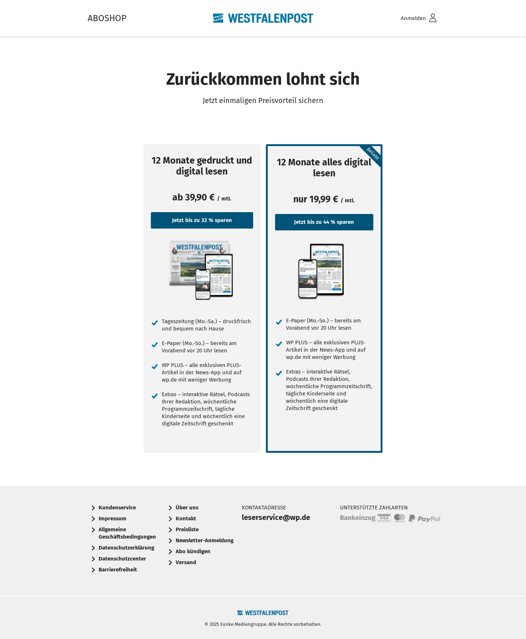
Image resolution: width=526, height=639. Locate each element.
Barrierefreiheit (118, 569)
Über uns (187, 507)
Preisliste (187, 529)
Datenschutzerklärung (126, 547)
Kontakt (186, 518)
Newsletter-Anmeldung (204, 540)
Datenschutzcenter (122, 558)
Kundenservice (117, 507)
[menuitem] (409, 18)
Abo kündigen (193, 551)
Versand (186, 562)
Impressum (112, 518)
